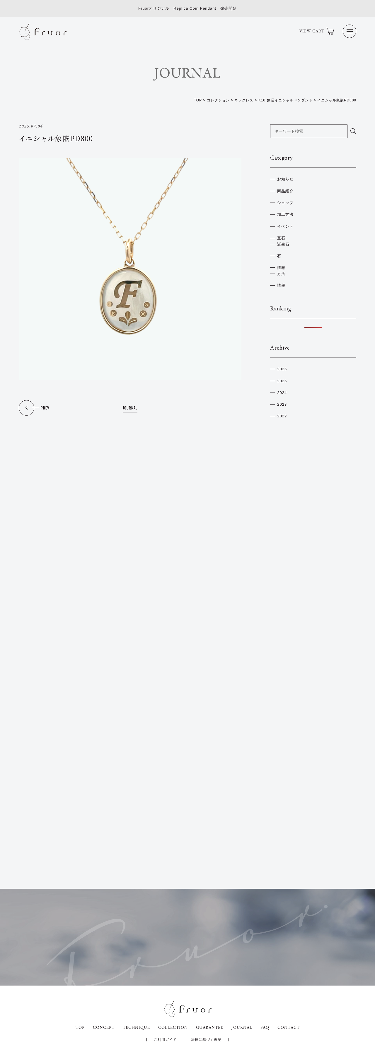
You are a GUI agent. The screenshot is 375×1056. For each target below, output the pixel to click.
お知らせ (285, 179)
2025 (282, 381)
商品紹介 (285, 191)
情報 (281, 267)
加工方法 (285, 214)
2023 (282, 404)
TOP (80, 1028)
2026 (282, 369)
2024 (282, 392)
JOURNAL (130, 408)
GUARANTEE (209, 1028)
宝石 (281, 238)
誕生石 (283, 244)
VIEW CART (316, 31)
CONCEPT (104, 1028)
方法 (281, 274)
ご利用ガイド (165, 1040)
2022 (282, 416)
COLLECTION (173, 1028)
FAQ (264, 1028)
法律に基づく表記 (206, 1040)
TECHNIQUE (136, 1028)
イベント (285, 226)
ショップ (285, 203)
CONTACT (288, 1028)
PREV (45, 408)
